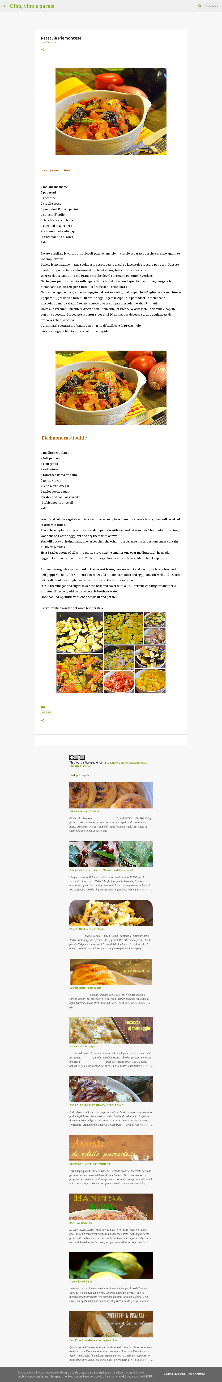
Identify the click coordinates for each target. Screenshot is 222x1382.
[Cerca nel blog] (201, 6)
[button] (43, 49)
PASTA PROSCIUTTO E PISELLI (86, 929)
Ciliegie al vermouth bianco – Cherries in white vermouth (101, 870)
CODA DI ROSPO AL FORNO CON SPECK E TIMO (96, 1105)
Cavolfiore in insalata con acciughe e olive (93, 1340)
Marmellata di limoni (81, 1281)
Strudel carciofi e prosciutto (85, 987)
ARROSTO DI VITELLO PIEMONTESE (90, 1164)
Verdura (46, 712)
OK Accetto (196, 1374)
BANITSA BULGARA (80, 1222)
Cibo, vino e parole (32, 6)
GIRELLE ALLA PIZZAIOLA (84, 811)
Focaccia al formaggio (82, 1046)
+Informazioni (174, 1374)
